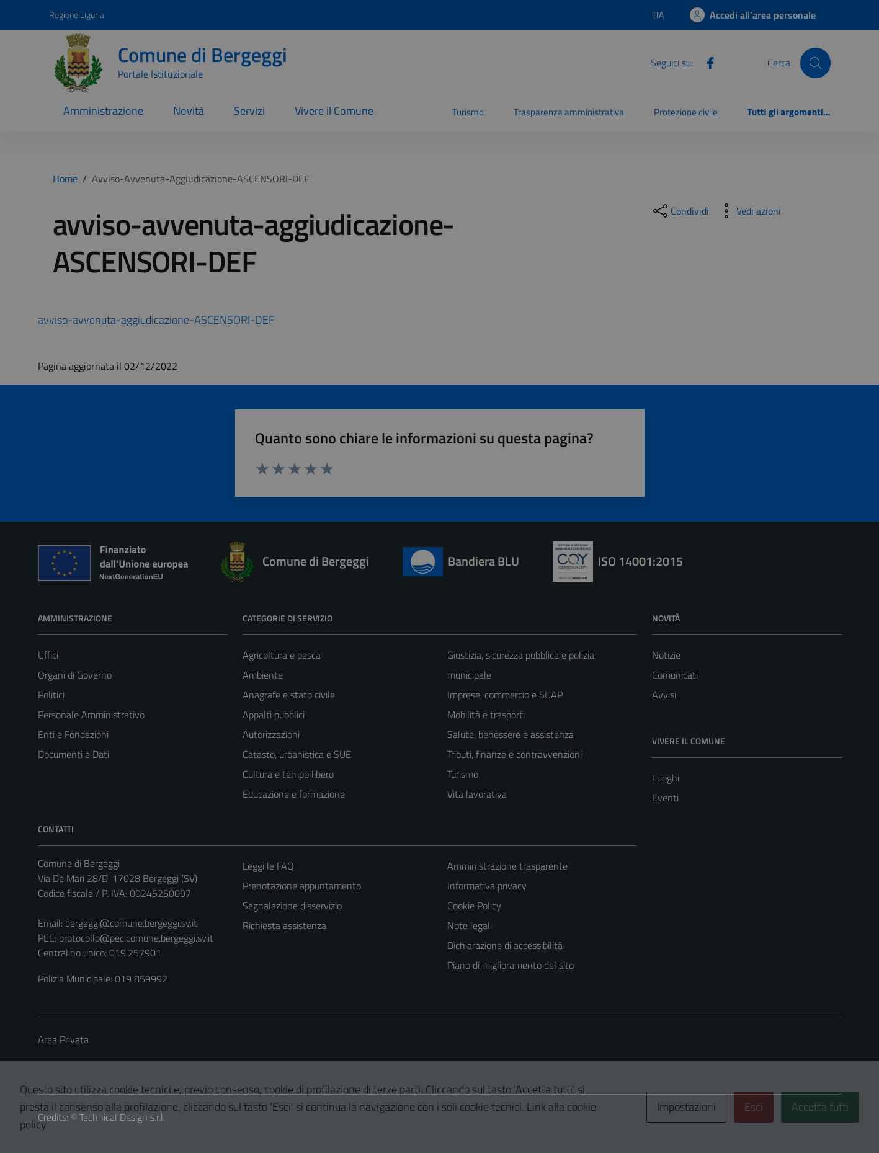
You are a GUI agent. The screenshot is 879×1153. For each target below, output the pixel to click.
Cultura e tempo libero (288, 774)
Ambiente (263, 674)
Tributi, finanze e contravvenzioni (514, 754)
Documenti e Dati (73, 754)
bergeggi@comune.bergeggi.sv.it (131, 922)
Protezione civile (686, 112)
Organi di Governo (75, 674)
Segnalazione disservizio (292, 905)
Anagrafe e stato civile (289, 694)
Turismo (468, 112)
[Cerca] (815, 63)
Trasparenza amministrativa (569, 112)
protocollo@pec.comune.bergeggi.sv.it (136, 937)
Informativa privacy (487, 885)
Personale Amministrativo (91, 714)
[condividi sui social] (680, 211)
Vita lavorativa (477, 793)
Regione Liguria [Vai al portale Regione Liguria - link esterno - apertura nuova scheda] (76, 14)
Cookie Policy (474, 905)
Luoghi (665, 777)
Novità (188, 110)
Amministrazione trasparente (507, 865)
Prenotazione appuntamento (302, 885)
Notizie (666, 655)
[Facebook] (705, 62)
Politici (51, 694)
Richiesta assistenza (284, 925)
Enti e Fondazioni (73, 734)
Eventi (665, 797)
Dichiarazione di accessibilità (505, 945)
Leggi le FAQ (268, 865)
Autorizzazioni (271, 734)
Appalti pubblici (274, 714)
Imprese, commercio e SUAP (505, 694)
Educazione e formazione (294, 793)
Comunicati (675, 674)
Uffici (48, 655)
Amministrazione (103, 110)
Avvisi (664, 694)
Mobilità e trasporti (486, 714)
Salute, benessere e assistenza (510, 734)
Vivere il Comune (334, 110)
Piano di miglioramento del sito (510, 965)
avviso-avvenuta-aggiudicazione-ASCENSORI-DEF (156, 319)
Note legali (469, 925)
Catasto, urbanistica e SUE (297, 754)
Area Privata (63, 1039)
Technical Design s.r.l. (122, 1117)
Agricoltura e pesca (282, 655)
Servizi (249, 110)
